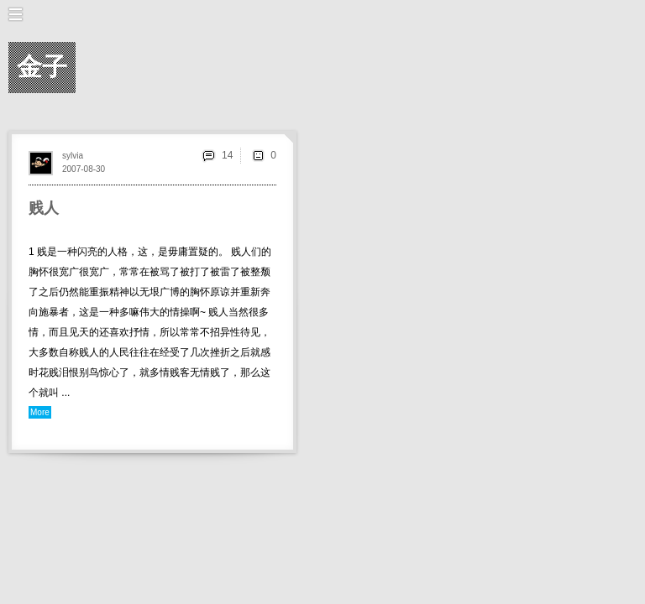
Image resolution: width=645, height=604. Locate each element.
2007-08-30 (83, 169)
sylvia (72, 155)
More (40, 412)
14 (227, 155)
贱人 (44, 208)
